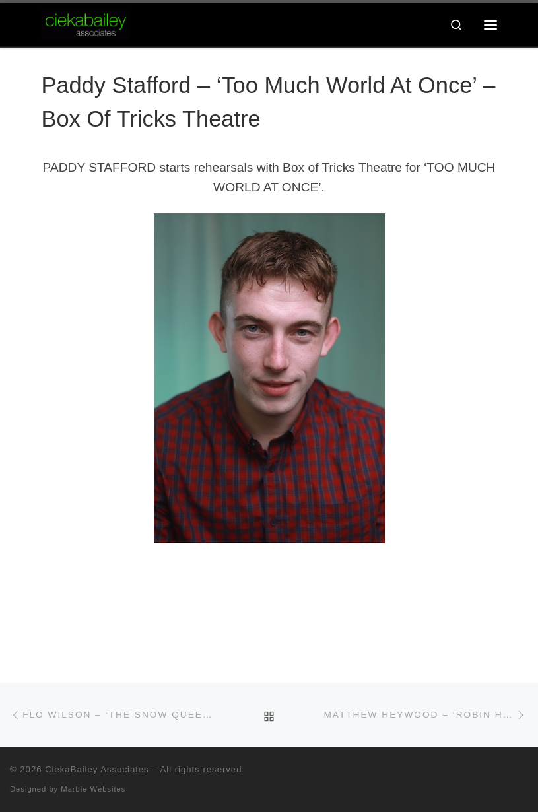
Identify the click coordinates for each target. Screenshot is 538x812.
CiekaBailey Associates (97, 769)
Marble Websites (93, 789)
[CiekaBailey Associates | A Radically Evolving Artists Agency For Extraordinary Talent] (86, 23)
